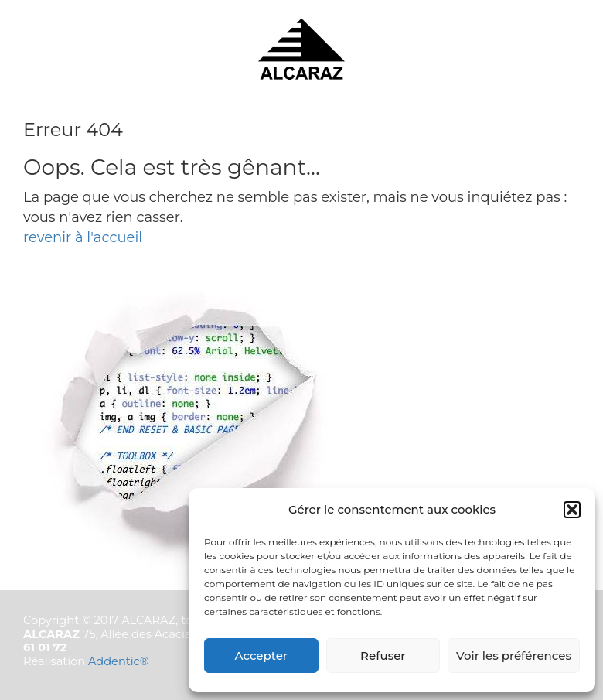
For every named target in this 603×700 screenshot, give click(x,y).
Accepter (261, 655)
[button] (572, 509)
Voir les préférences (513, 655)
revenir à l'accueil (82, 237)
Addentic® (118, 661)
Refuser (382, 655)
